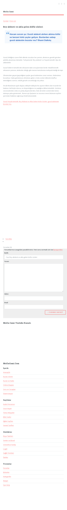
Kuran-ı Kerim (8, 377)
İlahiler (5, 457)
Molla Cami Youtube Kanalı (17, 323)
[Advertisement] (22, 50)
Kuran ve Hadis (8, 381)
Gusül (5, 101)
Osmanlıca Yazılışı (9, 445)
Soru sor (13, 21)
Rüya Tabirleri (8, 436)
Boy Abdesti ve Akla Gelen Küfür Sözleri (33, 101)
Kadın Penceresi (9, 404)
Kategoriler (7, 476)
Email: (6, 303)
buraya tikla (57, 250)
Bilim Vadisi (7, 417)
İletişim (5, 481)
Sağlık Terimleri (8, 453)
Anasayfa (6, 372)
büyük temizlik (13, 101)
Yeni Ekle (8, 239)
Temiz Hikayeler (8, 413)
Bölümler (6, 472)
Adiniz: (6, 294)
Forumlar (6, 468)
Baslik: (6, 253)
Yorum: (6, 261)
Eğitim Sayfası (8, 421)
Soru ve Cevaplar (9, 389)
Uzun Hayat (7, 408)
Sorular (5, 21)
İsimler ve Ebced (9, 440)
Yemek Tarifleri (8, 425)
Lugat (5, 449)
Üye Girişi (6, 485)
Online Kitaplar (8, 385)
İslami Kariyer (8, 394)
